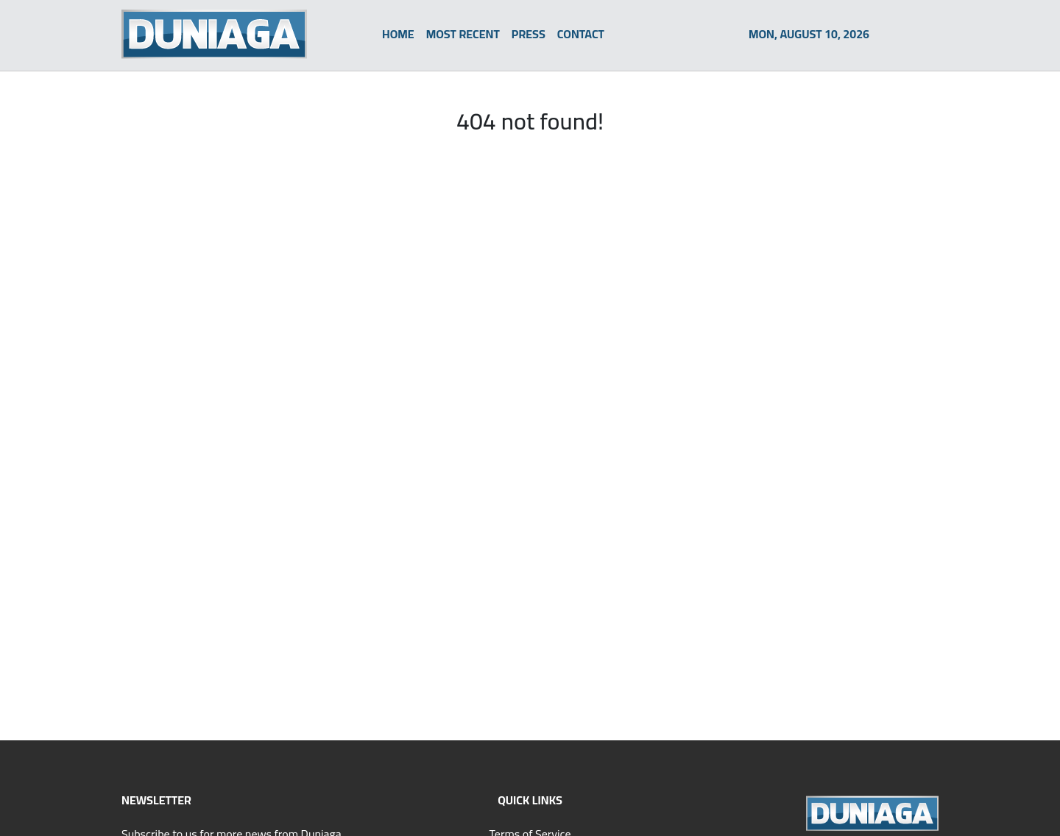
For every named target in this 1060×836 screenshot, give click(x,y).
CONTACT (580, 34)
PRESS (528, 34)
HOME (398, 34)
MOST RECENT (463, 34)
